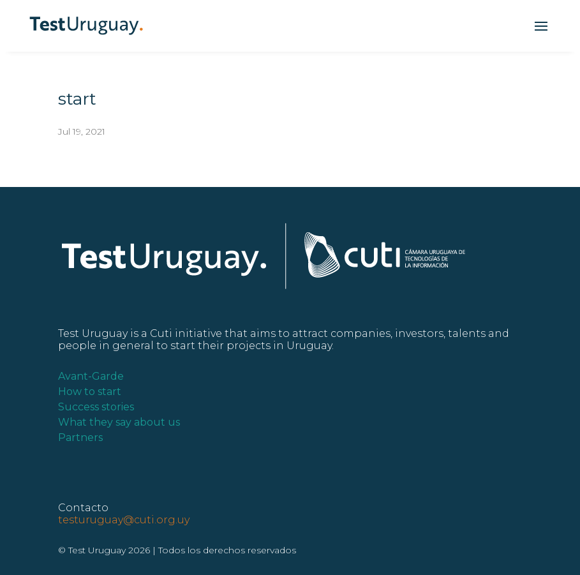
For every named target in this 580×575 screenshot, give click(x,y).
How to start (89, 391)
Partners (80, 437)
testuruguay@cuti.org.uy (124, 520)
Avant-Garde (91, 376)
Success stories (96, 407)
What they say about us (119, 422)
